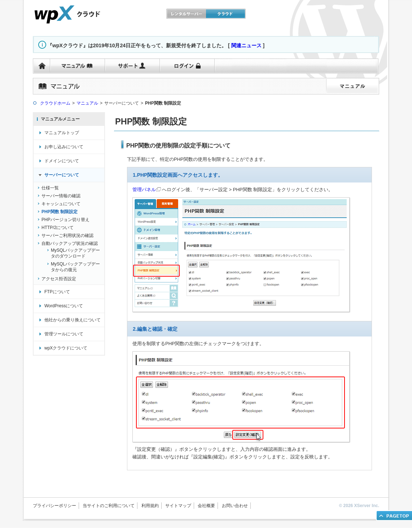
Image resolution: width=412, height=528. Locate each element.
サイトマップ (178, 505)
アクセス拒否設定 (58, 278)
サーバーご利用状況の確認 (67, 235)
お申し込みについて (63, 146)
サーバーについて (61, 174)
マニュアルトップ (61, 132)
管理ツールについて (63, 333)
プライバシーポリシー (54, 505)
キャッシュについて (60, 203)
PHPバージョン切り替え (65, 219)
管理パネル (144, 189)
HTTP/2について (57, 227)
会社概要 (206, 505)
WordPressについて (63, 305)
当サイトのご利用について (109, 505)
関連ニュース (246, 45)
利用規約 (150, 505)
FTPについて (57, 291)
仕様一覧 (50, 187)
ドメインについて (61, 160)
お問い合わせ (235, 505)
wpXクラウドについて (65, 348)
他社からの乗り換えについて (72, 319)
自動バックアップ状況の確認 (69, 243)
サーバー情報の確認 (60, 195)
